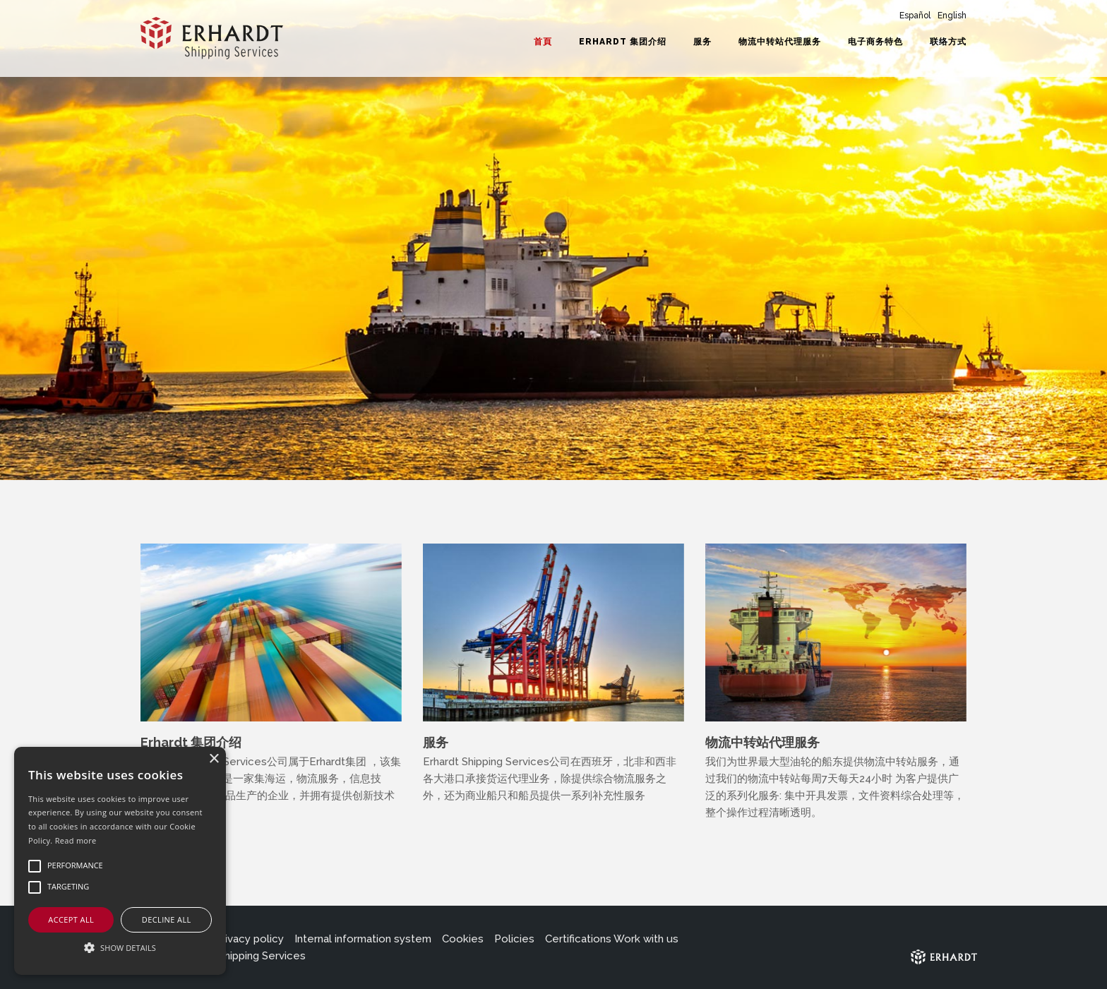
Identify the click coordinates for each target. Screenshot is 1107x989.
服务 (702, 42)
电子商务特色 (875, 42)
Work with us (646, 939)
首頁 (543, 42)
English (952, 15)
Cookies (463, 939)
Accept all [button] (71, 919)
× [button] (213, 759)
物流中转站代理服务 (779, 42)
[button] (120, 948)
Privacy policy (249, 939)
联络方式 (948, 42)
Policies (514, 939)
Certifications (578, 939)
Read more (76, 840)
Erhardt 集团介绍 (622, 42)
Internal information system (362, 939)
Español (915, 15)
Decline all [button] (166, 919)
